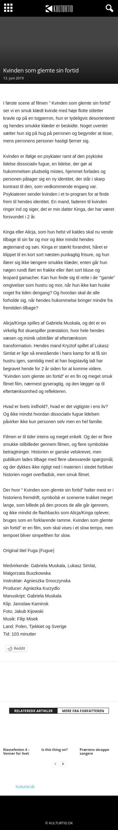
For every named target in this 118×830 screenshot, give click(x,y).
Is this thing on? (55, 749)
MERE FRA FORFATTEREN (83, 710)
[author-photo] (59, 680)
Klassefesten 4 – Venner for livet (16, 751)
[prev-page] (55, 764)
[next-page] (63, 764)
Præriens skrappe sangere (94, 751)
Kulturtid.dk (25, 787)
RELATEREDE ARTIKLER (33, 710)
